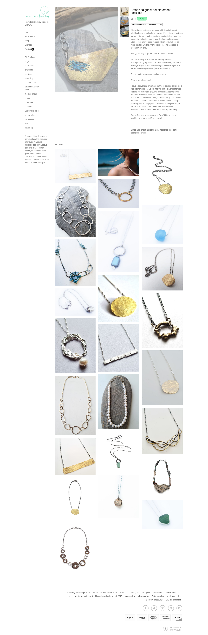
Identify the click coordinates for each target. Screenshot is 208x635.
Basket (28, 49)
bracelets (29, 70)
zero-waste (29, 119)
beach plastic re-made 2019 (81, 596)
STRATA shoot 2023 (154, 600)
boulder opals (31, 82)
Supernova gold (32, 111)
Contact (28, 45)
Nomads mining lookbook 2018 (108, 596)
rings (27, 61)
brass (27, 98)
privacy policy (143, 596)
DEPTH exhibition (173, 600)
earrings (28, 74)
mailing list (134, 593)
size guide (146, 593)
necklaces (29, 65)
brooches (29, 102)
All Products (30, 36)
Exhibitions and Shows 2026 (105, 593)
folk (26, 123)
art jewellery (30, 115)
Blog (27, 41)
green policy (129, 596)
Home (27, 32)
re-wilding (29, 78)
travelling (29, 128)
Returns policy (158, 596)
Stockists (123, 593)
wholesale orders (174, 596)
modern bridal (31, 94)
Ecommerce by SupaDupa (175, 629)
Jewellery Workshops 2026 (78, 593)
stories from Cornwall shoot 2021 (167, 593)
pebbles (28, 107)
